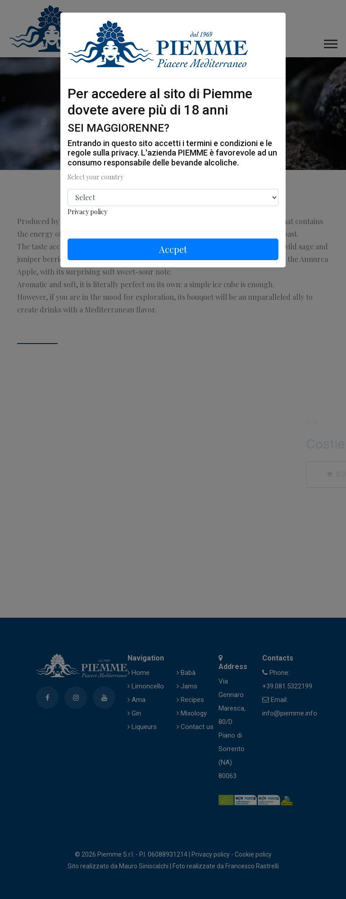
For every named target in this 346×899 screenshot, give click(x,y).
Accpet (173, 249)
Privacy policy (87, 211)
